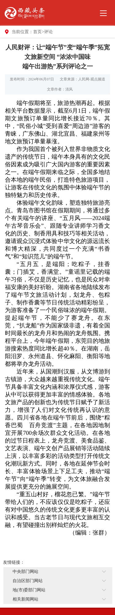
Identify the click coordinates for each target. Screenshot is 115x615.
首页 (37, 31)
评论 (48, 31)
